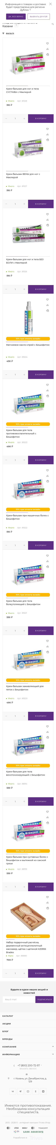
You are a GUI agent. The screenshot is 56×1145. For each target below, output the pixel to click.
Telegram (20, 1091)
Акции (6, 1023)
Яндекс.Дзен (43, 1091)
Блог (5, 1031)
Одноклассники (35, 1091)
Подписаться (44, 999)
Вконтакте (13, 1091)
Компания (9, 1047)
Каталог (7, 1016)
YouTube (28, 1091)
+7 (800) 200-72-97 (29, 1065)
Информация (11, 1054)
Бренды (7, 1039)
